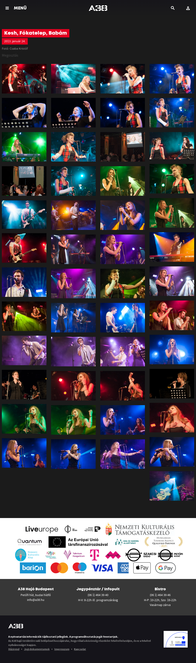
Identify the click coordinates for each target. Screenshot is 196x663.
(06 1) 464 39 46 (160, 595)
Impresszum (61, 649)
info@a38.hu (35, 600)
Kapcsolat (80, 649)
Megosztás (10, 55)
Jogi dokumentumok (37, 649)
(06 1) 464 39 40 (98, 595)
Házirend (13, 649)
